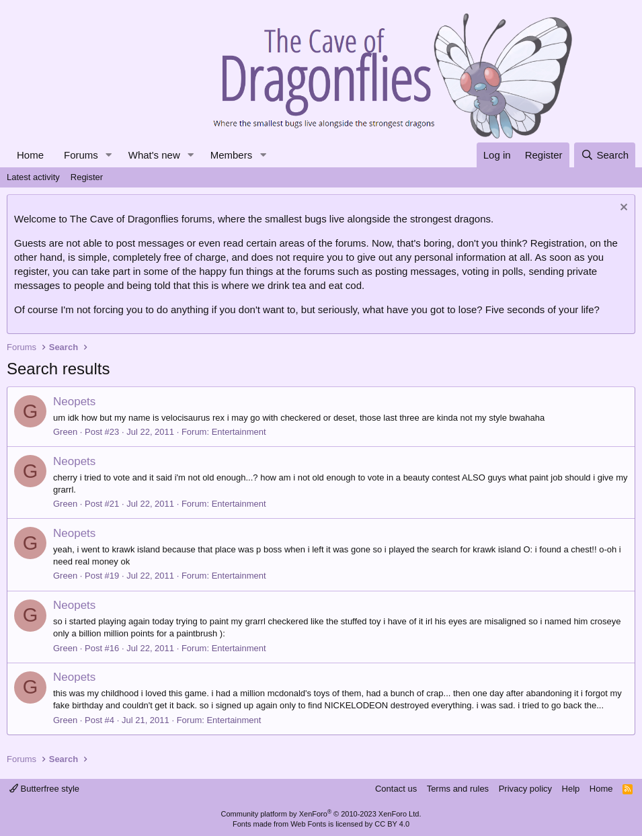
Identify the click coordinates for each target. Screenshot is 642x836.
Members (231, 155)
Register (87, 177)
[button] (108, 154)
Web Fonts (308, 824)
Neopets (74, 401)
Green (65, 432)
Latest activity (33, 177)
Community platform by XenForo (321, 814)
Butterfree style (44, 789)
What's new (154, 155)
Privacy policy (525, 789)
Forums (81, 155)
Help (571, 789)
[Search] (604, 154)
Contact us (396, 789)
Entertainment (239, 432)
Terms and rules (458, 789)
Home (30, 155)
